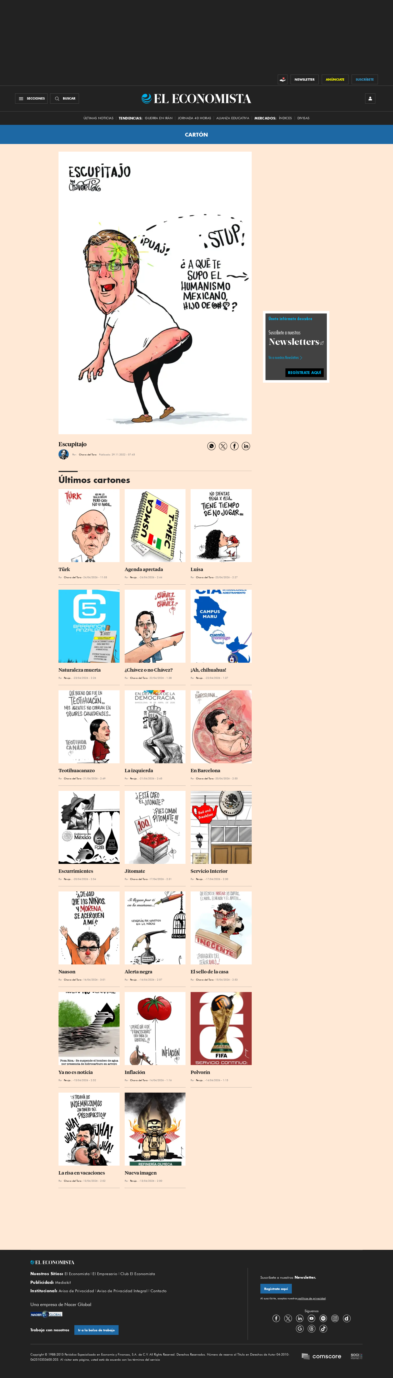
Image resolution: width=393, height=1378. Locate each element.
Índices (285, 118)
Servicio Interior (209, 871)
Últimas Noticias (98, 118)
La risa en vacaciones (82, 1173)
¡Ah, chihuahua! (208, 670)
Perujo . (134, 577)
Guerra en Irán (158, 118)
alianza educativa (232, 118)
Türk (64, 569)
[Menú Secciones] (31, 98)
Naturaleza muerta (80, 670)
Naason (67, 972)
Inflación (135, 1072)
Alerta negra (138, 972)
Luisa (197, 569)
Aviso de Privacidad (76, 1291)
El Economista (77, 1274)
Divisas (303, 118)
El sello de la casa (209, 972)
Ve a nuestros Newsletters (284, 358)
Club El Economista (137, 1274)
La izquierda (139, 770)
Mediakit (63, 1282)
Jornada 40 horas (194, 118)
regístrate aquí (304, 372)
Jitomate (135, 871)
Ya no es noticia (76, 1072)
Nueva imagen (141, 1173)
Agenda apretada (144, 569)
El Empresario (105, 1274)
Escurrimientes (76, 871)
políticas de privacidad (311, 1298)
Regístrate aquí (276, 1289)
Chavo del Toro (88, 454)
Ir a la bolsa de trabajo (96, 1330)
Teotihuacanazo (77, 770)
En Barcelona (205, 770)
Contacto (159, 1291)
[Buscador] (64, 98)
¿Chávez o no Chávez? (149, 670)
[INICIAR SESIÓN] (370, 98)
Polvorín (200, 1072)
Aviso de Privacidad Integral (122, 1291)
